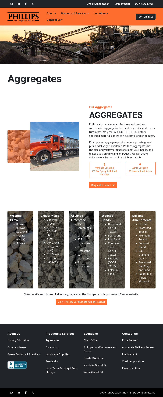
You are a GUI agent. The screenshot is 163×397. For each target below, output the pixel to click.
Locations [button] (100, 13)
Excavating (52, 347)
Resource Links (131, 368)
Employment (122, 3)
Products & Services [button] (74, 13)
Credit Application (98, 3)
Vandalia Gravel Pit (95, 365)
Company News (16, 347)
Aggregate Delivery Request (138, 347)
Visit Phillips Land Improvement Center (81, 301)
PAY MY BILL (145, 16)
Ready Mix (52, 361)
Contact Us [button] (54, 19)
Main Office (91, 340)
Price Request (130, 340)
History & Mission (18, 340)
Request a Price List (103, 185)
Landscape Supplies (58, 354)
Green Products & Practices (23, 354)
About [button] (50, 13)
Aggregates (52, 340)
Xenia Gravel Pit (93, 372)
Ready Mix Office (94, 358)
